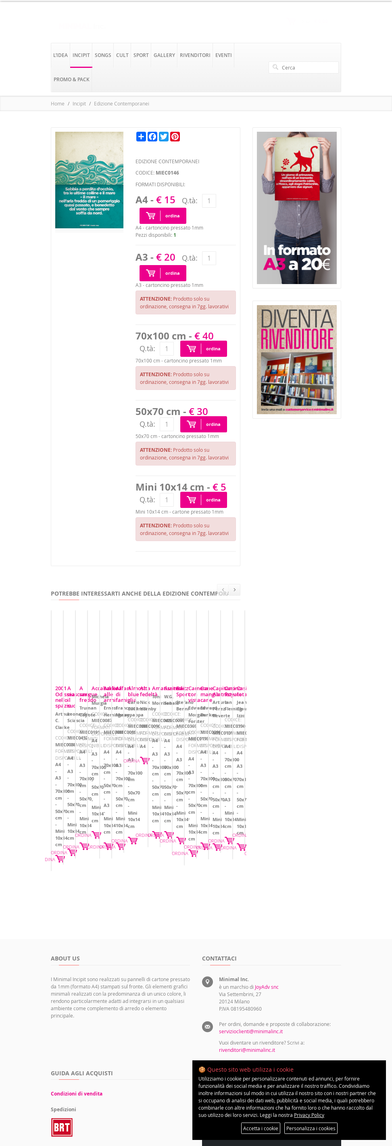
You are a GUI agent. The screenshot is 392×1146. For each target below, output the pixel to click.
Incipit (79, 103)
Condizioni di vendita (76, 991)
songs (103, 55)
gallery (164, 55)
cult (122, 55)
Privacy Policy (309, 1115)
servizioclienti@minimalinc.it (251, 928)
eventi (223, 55)
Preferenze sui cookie (305, 1025)
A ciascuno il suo (176, 737)
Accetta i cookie (260, 1128)
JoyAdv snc (267, 884)
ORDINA (127, 791)
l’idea (60, 55)
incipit (81, 55)
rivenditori (195, 55)
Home (58, 103)
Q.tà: (190, 200)
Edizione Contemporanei (121, 103)
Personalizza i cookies (311, 1128)
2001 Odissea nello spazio (87, 737)
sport (141, 55)
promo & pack (72, 79)
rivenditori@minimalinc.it (247, 947)
